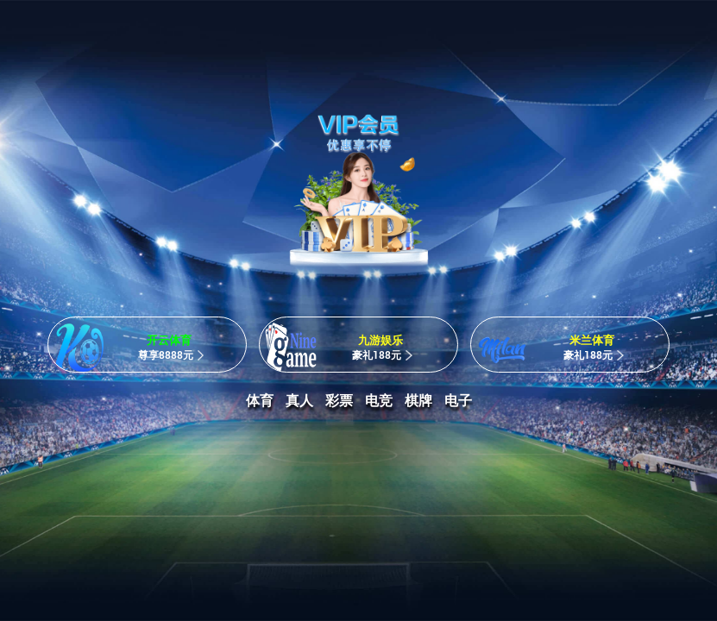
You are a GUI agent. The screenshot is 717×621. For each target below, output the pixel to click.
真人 (299, 400)
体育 (260, 400)
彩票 (339, 400)
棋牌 (418, 400)
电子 (458, 400)
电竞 (379, 400)
